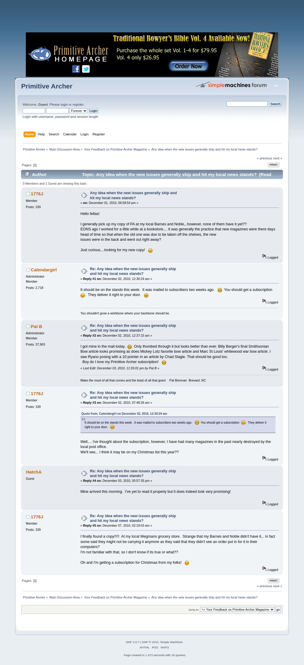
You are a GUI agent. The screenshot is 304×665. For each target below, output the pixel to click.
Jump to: (193, 609)
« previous (264, 158)
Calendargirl (44, 269)
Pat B (36, 326)
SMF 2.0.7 (133, 642)
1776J (37, 193)
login (64, 104)
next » (277, 158)
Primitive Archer (46, 86)
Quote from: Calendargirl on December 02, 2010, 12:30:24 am (124, 413)
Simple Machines (171, 642)
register (77, 104)
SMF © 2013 (150, 642)
